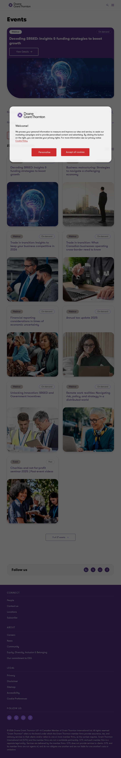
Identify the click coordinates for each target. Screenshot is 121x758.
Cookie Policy (21, 141)
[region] (60, 134)
